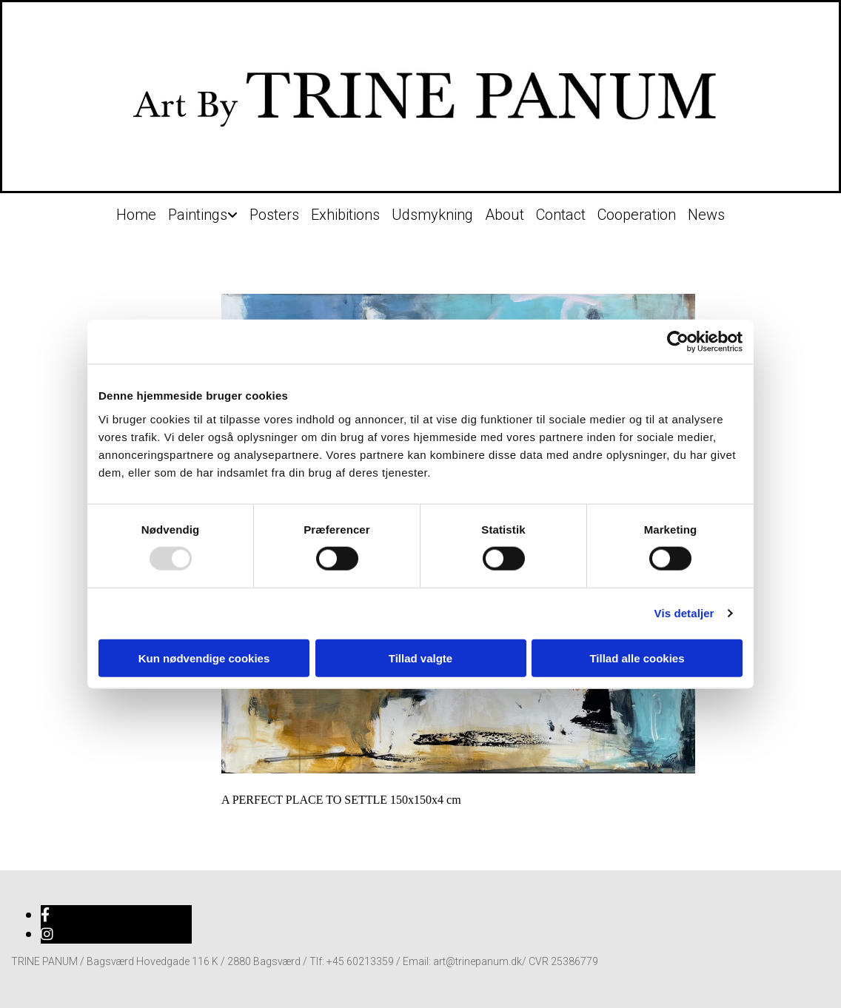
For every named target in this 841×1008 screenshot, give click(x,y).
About (504, 215)
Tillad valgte (420, 657)
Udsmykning (432, 215)
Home (136, 215)
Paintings (197, 215)
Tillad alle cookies (636, 657)
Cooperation (636, 215)
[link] (203, 211)
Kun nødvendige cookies (204, 657)
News (706, 215)
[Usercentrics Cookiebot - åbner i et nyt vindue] (678, 342)
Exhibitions (345, 215)
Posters (274, 215)
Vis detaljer (684, 613)
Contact (561, 215)
